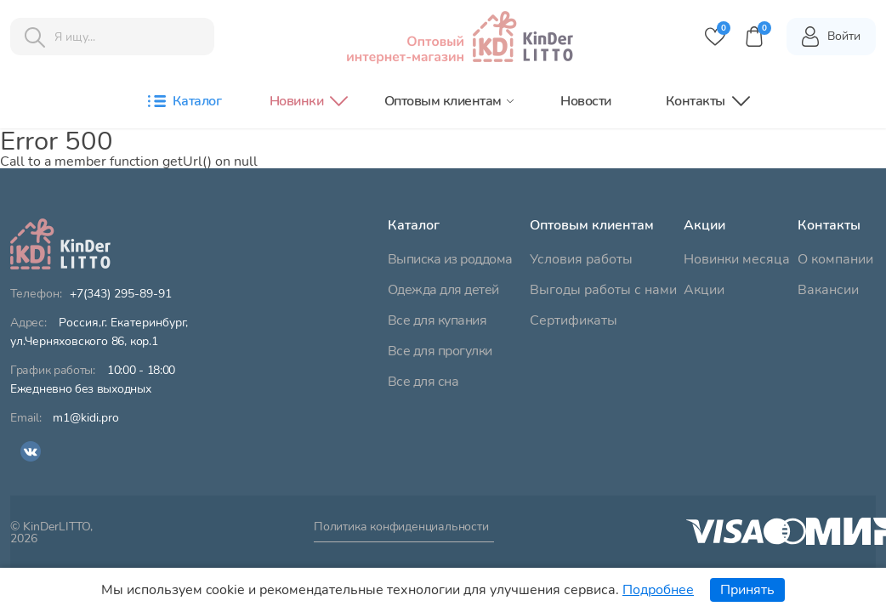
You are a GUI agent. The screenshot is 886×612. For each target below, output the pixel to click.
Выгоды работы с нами (603, 289)
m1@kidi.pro (86, 418)
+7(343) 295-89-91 (121, 294)
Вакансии (828, 289)
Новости (585, 101)
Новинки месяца (737, 259)
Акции (704, 289)
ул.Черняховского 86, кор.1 (99, 332)
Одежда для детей (443, 289)
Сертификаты (573, 320)
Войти (830, 36)
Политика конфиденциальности (401, 528)
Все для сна (423, 381)
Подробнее (658, 590)
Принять (747, 590)
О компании (835, 259)
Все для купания (437, 320)
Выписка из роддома (450, 259)
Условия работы (581, 259)
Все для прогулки (440, 351)
